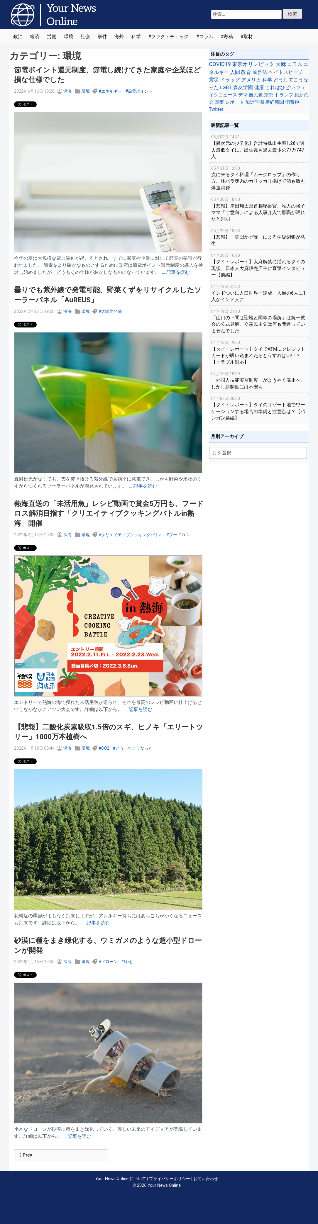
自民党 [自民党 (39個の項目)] (256, 95)
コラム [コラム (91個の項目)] (294, 64)
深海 (67, 91)
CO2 (105, 748)
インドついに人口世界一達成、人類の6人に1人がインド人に (258, 292)
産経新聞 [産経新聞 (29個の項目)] (274, 102)
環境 (68, 36)
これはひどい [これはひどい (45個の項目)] (280, 87)
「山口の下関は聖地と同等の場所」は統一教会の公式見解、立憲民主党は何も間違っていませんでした (258, 321)
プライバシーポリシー (169, 1178)
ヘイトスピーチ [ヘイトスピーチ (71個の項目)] (285, 72)
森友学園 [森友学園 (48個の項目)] (243, 87)
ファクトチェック (170, 36)
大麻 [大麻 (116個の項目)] (280, 64)
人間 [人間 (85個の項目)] (235, 72)
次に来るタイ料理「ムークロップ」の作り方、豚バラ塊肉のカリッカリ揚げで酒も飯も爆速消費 (258, 178)
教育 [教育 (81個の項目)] (246, 72)
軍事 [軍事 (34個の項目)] (219, 102)
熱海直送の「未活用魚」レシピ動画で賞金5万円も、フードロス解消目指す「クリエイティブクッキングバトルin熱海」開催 (109, 513)
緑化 (128, 961)
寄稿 (228, 36)
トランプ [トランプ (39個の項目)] (284, 95)
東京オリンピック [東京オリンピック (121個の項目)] (253, 64)
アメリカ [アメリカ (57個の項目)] (251, 80)
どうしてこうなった (134, 748)
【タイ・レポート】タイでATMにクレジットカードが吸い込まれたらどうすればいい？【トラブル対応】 (258, 352)
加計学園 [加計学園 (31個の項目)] (254, 102)
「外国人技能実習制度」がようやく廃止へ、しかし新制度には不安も (258, 380)
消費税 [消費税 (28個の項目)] (292, 102)
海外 (119, 36)
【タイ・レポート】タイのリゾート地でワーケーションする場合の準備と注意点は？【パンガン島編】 (258, 408)
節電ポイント (140, 91)
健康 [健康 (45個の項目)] (259, 87)
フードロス (179, 534)
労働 (51, 36)
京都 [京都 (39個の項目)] (268, 95)
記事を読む (178, 272)
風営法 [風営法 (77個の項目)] (259, 72)
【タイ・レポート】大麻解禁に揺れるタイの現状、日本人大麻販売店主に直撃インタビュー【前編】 (258, 265)
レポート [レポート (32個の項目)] (234, 102)
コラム (206, 36)
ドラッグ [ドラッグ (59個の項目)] (230, 80)
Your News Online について (120, 1178)
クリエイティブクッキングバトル (132, 534)
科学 (136, 36)
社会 (85, 36)
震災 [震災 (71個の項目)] (214, 80)
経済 (34, 36)
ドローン (109, 961)
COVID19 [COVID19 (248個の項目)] (220, 64)
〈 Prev (24, 1155)
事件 (102, 36)
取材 (248, 36)
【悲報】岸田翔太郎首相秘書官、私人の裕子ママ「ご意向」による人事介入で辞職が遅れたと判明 (258, 209)
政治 (18, 36)
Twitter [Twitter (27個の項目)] (216, 109)
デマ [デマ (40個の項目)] (243, 95)
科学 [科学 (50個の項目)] (267, 80)
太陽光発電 (111, 311)
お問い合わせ (205, 1178)
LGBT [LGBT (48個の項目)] (226, 87)
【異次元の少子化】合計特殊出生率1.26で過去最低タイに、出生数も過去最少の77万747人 (258, 146)
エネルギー (111, 91)
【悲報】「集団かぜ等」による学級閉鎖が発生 (258, 237)
